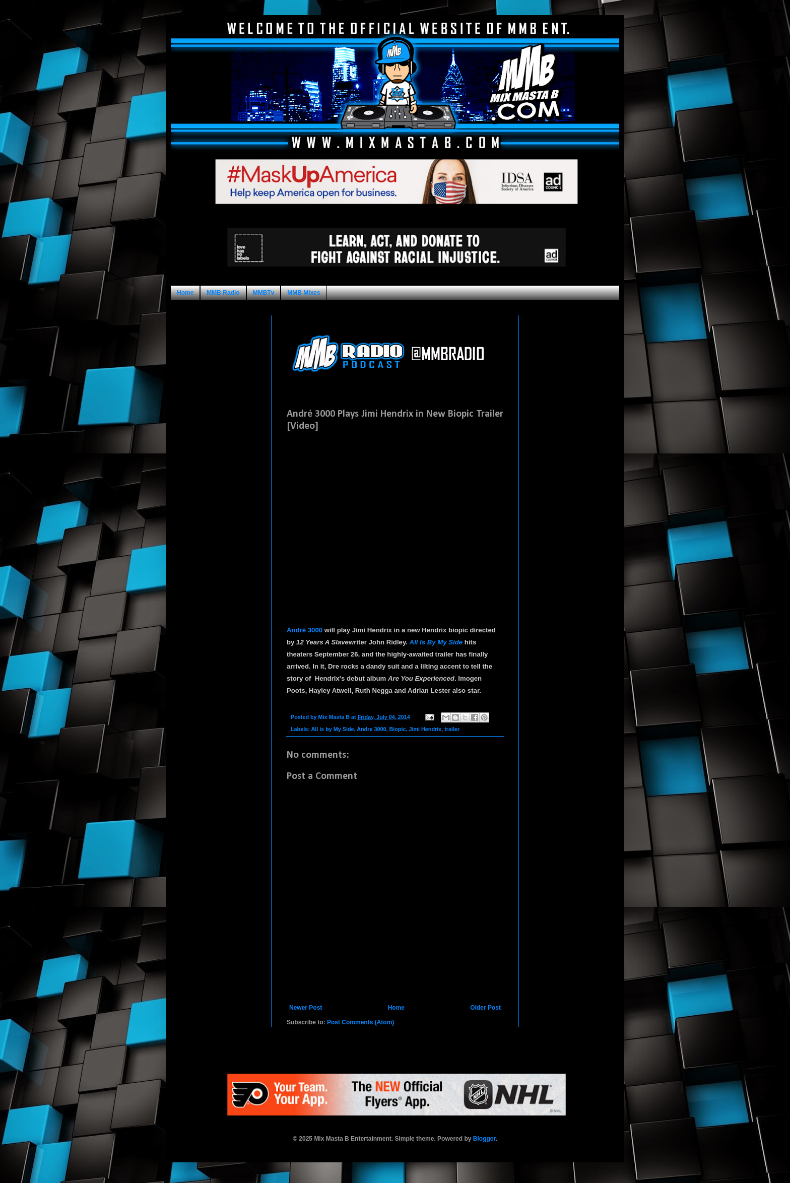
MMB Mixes (303, 292)
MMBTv (264, 292)
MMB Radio (223, 292)
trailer (451, 729)
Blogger (484, 1138)
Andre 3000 (371, 729)
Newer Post (305, 1007)
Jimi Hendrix (425, 729)
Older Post (485, 1007)
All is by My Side (332, 729)
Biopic (397, 729)
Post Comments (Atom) (360, 1022)
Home (185, 292)
